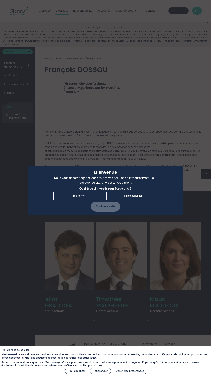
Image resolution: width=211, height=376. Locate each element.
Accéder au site (105, 206)
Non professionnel (132, 195)
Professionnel (79, 195)
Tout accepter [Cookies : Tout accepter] (76, 371)
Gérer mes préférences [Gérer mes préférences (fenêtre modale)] (130, 371)
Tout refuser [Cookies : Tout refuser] (100, 371)
